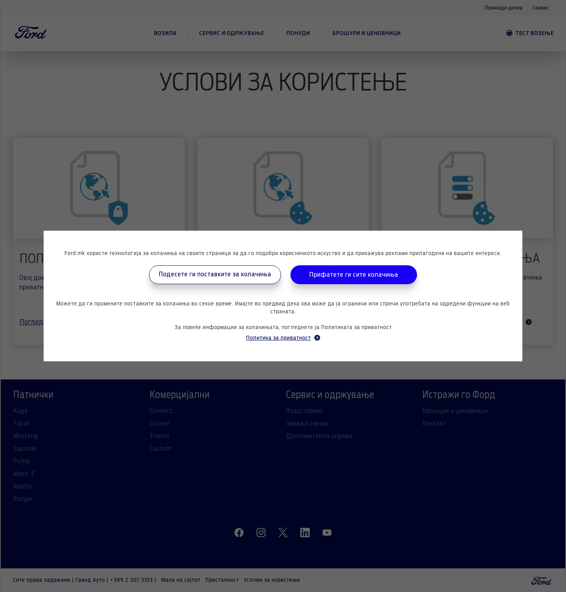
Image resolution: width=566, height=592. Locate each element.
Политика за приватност (283, 338)
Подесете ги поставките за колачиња (215, 274)
